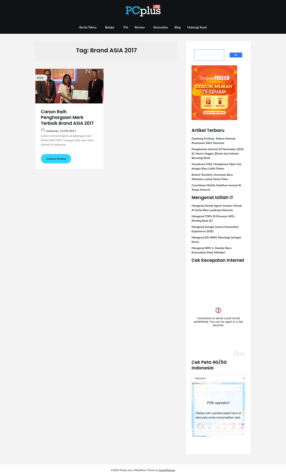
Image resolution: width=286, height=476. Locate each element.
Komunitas (160, 27)
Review (140, 27)
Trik (125, 27)
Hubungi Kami (197, 27)
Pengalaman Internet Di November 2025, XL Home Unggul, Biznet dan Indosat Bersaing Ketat (218, 153)
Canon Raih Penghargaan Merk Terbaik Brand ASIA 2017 (67, 117)
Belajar (110, 27)
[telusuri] (206, 53)
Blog (178, 27)
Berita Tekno (87, 27)
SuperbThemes (167, 470)
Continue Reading (56, 158)
